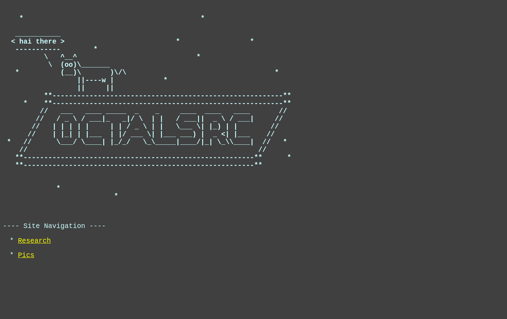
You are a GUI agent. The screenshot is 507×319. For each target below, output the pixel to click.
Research (34, 291)
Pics (26, 307)
